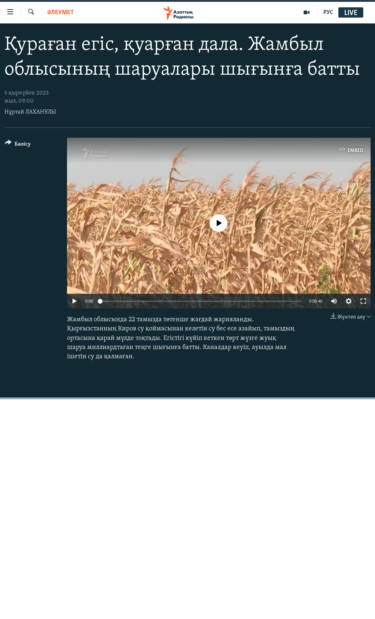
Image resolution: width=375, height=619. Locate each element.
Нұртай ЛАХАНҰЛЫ (30, 112)
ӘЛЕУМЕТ (60, 12)
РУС (328, 12)
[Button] (18, 145)
